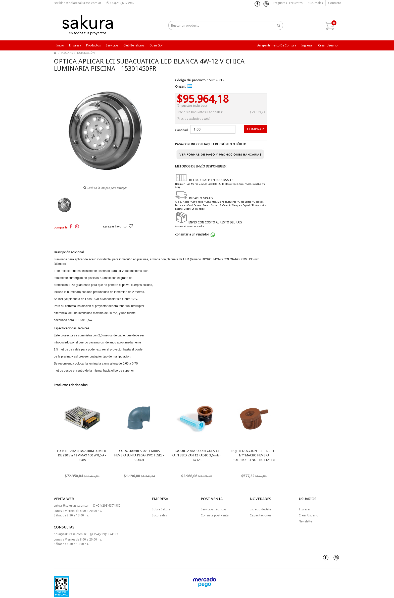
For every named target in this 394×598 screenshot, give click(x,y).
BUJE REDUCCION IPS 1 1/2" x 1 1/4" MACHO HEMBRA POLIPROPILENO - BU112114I (254, 455)
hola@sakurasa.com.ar (70, 534)
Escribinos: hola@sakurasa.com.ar (77, 3)
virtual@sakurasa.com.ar (71, 505)
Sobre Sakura (161, 509)
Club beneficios (133, 45)
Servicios (112, 45)
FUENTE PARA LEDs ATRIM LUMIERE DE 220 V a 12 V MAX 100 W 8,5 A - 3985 (82, 455)
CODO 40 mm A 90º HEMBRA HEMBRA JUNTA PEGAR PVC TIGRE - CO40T (139, 455)
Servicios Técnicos (213, 509)
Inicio (60, 45)
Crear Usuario (308, 515)
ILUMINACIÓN (86, 52)
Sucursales (315, 3)
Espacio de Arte (260, 509)
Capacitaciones (260, 515)
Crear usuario (328, 45)
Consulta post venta (215, 515)
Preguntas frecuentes (288, 3)
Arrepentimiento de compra (276, 45)
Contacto (334, 3)
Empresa (75, 45)
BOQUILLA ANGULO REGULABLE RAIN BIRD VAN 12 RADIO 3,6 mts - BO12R (197, 455)
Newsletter (306, 521)
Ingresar (307, 45)
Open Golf (157, 45)
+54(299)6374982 (120, 3)
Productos (93, 45)
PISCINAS (67, 52)
